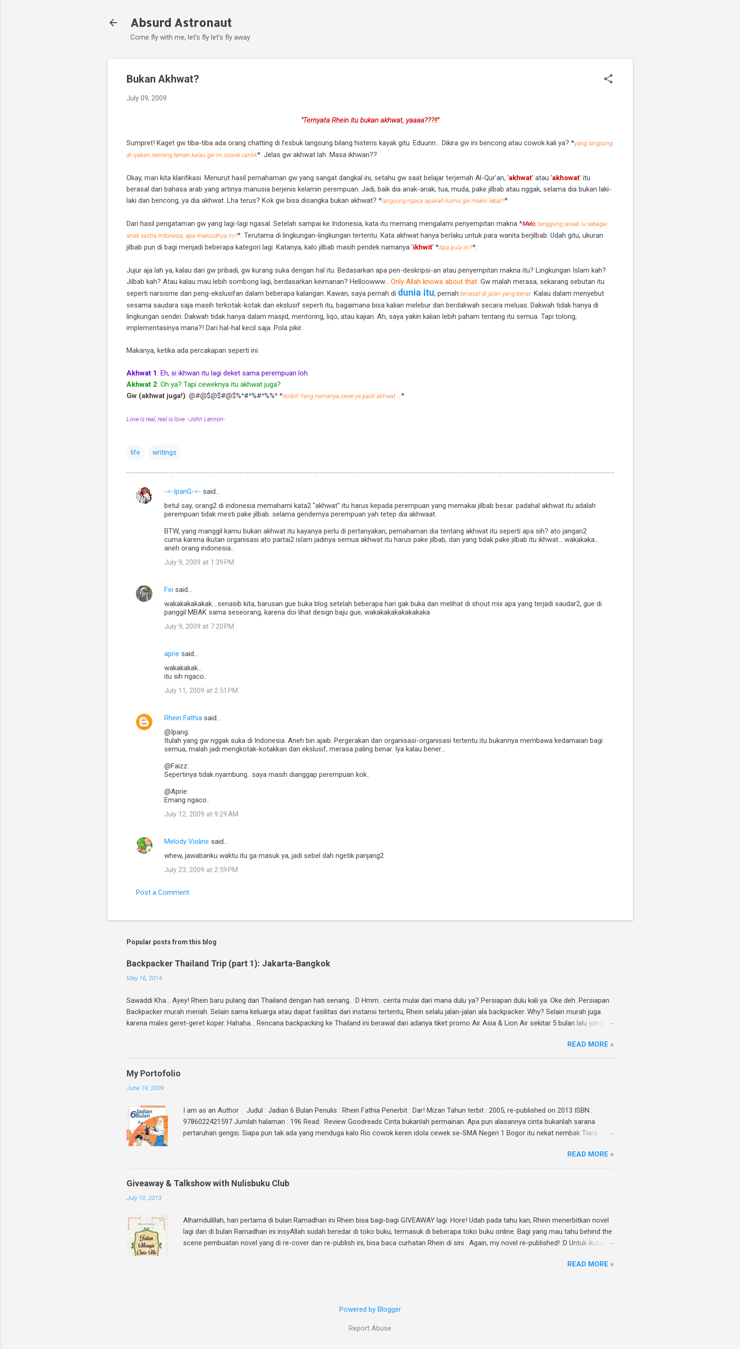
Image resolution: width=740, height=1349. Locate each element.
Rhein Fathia (183, 718)
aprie (171, 654)
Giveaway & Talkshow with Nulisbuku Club (207, 1183)
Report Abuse (370, 1328)
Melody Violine (186, 841)
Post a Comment (162, 892)
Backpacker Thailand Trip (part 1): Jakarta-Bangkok (228, 963)
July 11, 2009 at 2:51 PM (201, 690)
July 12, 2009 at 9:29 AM (201, 814)
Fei (168, 589)
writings (164, 452)
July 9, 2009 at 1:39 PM (199, 562)
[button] (608, 79)
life (135, 452)
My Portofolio (153, 1073)
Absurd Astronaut (181, 22)
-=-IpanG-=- (182, 491)
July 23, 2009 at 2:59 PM (201, 870)
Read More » (590, 1044)
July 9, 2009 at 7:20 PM (199, 626)
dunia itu (416, 292)
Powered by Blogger (370, 1309)
